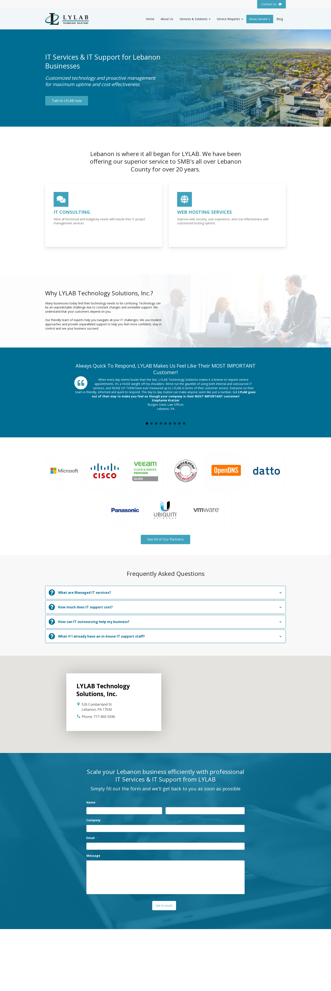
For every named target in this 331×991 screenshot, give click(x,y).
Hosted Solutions (180, 966)
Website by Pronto (252, 985)
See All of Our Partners (165, 539)
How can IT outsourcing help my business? (93, 622)
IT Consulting (178, 961)
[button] (64, 470)
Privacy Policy (276, 985)
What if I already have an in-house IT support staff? (101, 636)
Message (93, 856)
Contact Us (176, 971)
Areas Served (259, 19)
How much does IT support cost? (85, 607)
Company (93, 820)
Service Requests (230, 19)
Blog (280, 19)
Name (92, 802)
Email (92, 838)
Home (150, 19)
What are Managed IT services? (84, 592)
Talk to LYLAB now (66, 100)
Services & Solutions (195, 19)
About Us (167, 19)
